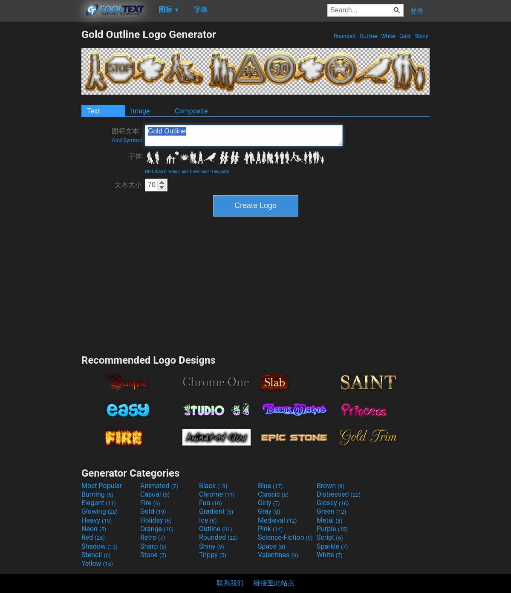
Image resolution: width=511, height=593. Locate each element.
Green (331, 511)
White (388, 36)
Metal (330, 520)
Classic (273, 494)
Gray (269, 511)
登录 (417, 11)
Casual (155, 494)
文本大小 (128, 185)
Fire (150, 503)
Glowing (99, 511)
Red (93, 537)
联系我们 (230, 583)
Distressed (339, 494)
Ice (208, 520)
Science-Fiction (285, 537)
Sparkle (332, 546)
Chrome (217, 494)
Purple (332, 529)
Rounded (344, 36)
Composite (191, 111)
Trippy (212, 555)
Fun (210, 503)
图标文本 (127, 135)
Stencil (95, 555)
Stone (153, 555)
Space (271, 546)
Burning (97, 494)
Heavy (96, 520)
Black (213, 486)
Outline (368, 36)
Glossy (333, 503)
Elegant (98, 503)
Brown (330, 486)
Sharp (153, 546)
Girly (269, 503)
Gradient (216, 511)
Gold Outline (244, 135)
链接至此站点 (274, 583)
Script (330, 537)
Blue (270, 486)
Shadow (99, 546)
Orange (157, 529)
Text (93, 111)
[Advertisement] (40, 156)
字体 (135, 156)
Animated (159, 486)
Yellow (97, 563)
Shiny (421, 36)
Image (140, 111)
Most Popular (101, 486)
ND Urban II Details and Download (177, 171)
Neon (93, 529)
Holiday (156, 520)
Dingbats (220, 171)
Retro (152, 537)
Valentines (278, 555)
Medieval (277, 520)
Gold (405, 36)
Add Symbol (127, 140)
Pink (270, 529)
